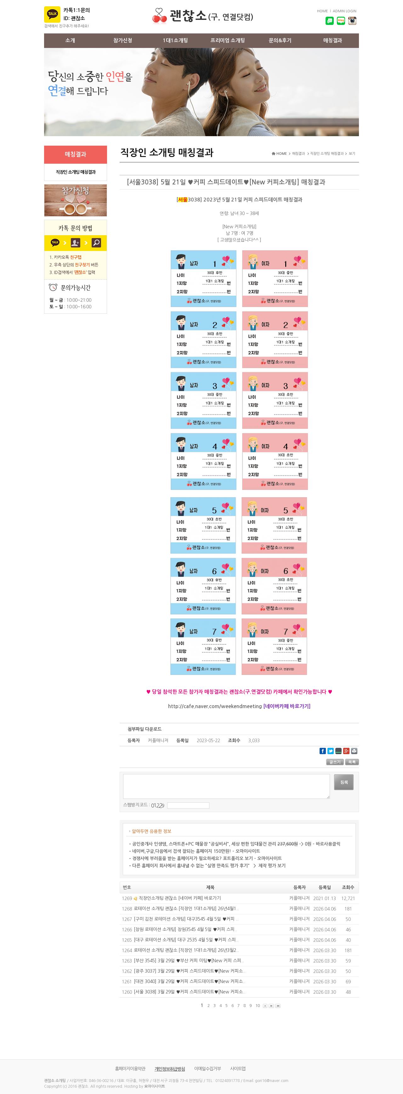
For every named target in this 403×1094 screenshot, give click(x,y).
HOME (322, 11)
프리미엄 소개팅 (228, 40)
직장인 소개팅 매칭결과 (75, 172)
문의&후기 (280, 40)
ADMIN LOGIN (344, 11)
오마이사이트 (154, 1086)
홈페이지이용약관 (130, 1069)
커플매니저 (299, 898)
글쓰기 (335, 762)
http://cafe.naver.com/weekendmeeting (215, 706)
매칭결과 (332, 40)
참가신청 (122, 40)
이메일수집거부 (207, 1069)
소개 (70, 40)
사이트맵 (237, 1069)
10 (257, 1006)
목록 (352, 762)
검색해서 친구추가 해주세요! (66, 26)
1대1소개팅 (175, 40)
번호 (127, 887)
